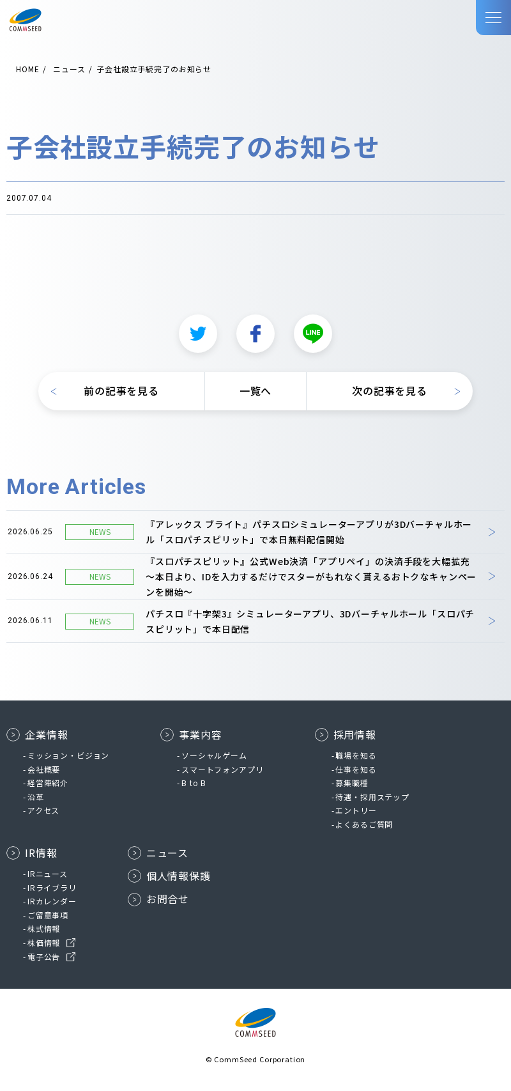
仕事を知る (355, 769)
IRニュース (47, 873)
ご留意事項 (47, 914)
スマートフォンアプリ (222, 769)
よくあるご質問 (364, 824)
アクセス (43, 810)
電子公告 (43, 956)
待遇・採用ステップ (372, 796)
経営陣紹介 (47, 782)
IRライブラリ (52, 887)
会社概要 (43, 769)
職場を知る (355, 755)
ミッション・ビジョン (68, 755)
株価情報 (43, 942)
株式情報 (43, 928)
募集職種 (351, 782)
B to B (193, 782)
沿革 (35, 796)
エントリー (355, 810)
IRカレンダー (52, 900)
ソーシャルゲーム (214, 755)
